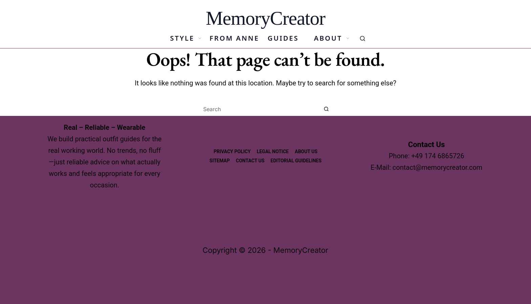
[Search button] (326, 109)
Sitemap (220, 160)
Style (187, 38)
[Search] (362, 38)
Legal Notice (273, 151)
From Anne (234, 38)
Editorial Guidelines (296, 160)
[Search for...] (259, 109)
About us (306, 151)
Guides (283, 38)
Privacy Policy (232, 151)
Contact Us (250, 160)
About (333, 38)
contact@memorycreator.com (437, 167)
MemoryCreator (265, 18)
